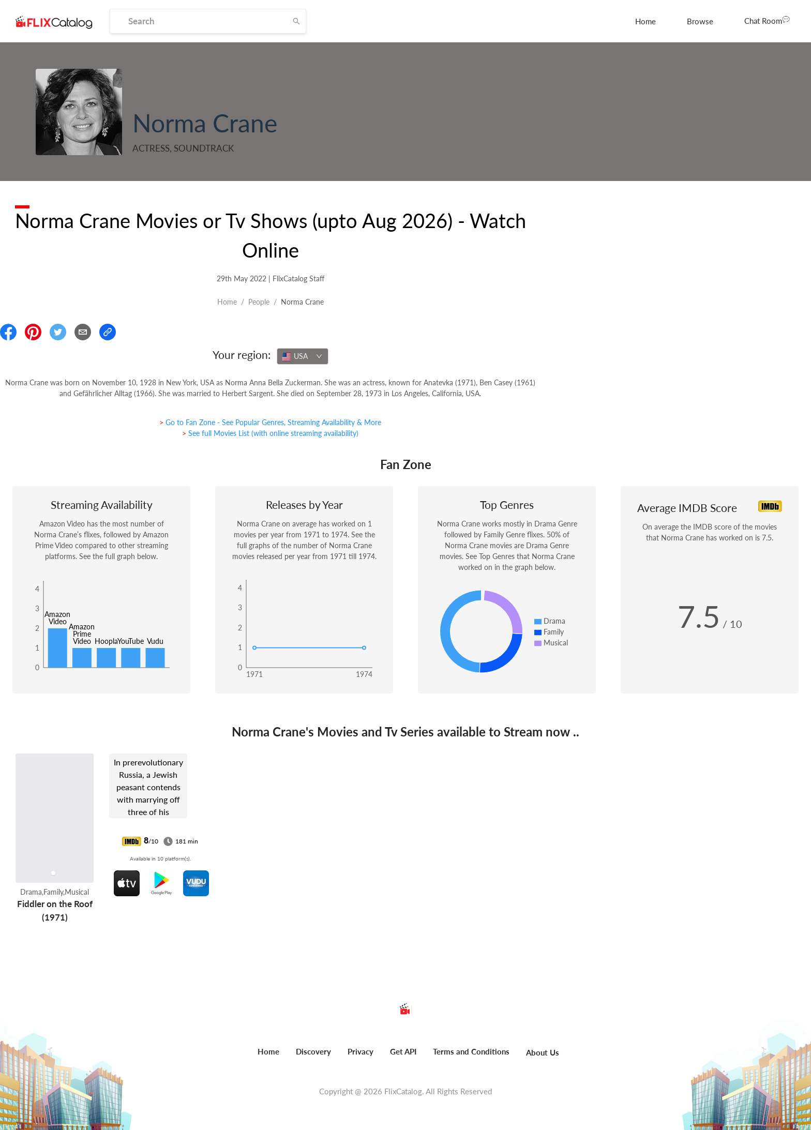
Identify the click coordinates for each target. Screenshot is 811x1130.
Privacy (360, 1051)
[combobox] (302, 356)
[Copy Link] (107, 332)
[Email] (82, 332)
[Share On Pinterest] (33, 332)
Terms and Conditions (471, 1051)
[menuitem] (645, 21)
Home (645, 21)
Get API (403, 1051)
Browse (700, 21)
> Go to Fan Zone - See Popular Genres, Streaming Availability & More (270, 422)
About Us (542, 1052)
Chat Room (767, 20)
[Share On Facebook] (8, 332)
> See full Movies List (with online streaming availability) (270, 433)
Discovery (313, 1051)
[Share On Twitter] (58, 332)
